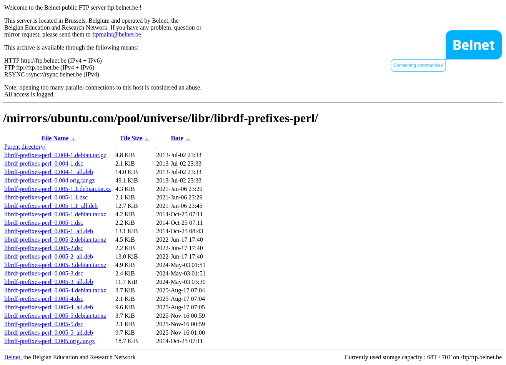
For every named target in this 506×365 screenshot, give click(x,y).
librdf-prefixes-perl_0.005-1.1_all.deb (51, 205)
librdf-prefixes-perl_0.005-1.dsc (43, 222)
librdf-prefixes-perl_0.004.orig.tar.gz (49, 180)
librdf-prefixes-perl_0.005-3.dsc (43, 273)
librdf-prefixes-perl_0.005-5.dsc (43, 324)
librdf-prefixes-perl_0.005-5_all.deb (48, 332)
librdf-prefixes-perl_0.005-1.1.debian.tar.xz (57, 189)
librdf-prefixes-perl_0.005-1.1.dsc (46, 197)
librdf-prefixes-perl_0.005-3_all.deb (48, 282)
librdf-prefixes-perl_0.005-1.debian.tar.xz (55, 214)
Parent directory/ (24, 146)
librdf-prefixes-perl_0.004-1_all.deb (48, 172)
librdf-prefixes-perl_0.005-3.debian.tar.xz (55, 265)
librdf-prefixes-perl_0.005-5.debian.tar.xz (55, 315)
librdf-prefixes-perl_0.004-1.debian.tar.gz (55, 155)
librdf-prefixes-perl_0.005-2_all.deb (48, 256)
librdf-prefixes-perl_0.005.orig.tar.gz (49, 341)
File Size (131, 138)
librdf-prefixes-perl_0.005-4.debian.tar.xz (55, 290)
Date (177, 138)
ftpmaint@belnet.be (116, 34)
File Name (55, 138)
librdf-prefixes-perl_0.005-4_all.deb (48, 307)
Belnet (12, 357)
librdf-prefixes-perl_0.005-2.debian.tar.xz (55, 239)
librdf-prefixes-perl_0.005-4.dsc (43, 298)
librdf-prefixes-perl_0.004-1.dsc (43, 163)
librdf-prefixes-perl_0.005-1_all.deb (48, 231)
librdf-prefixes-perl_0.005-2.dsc (43, 248)
